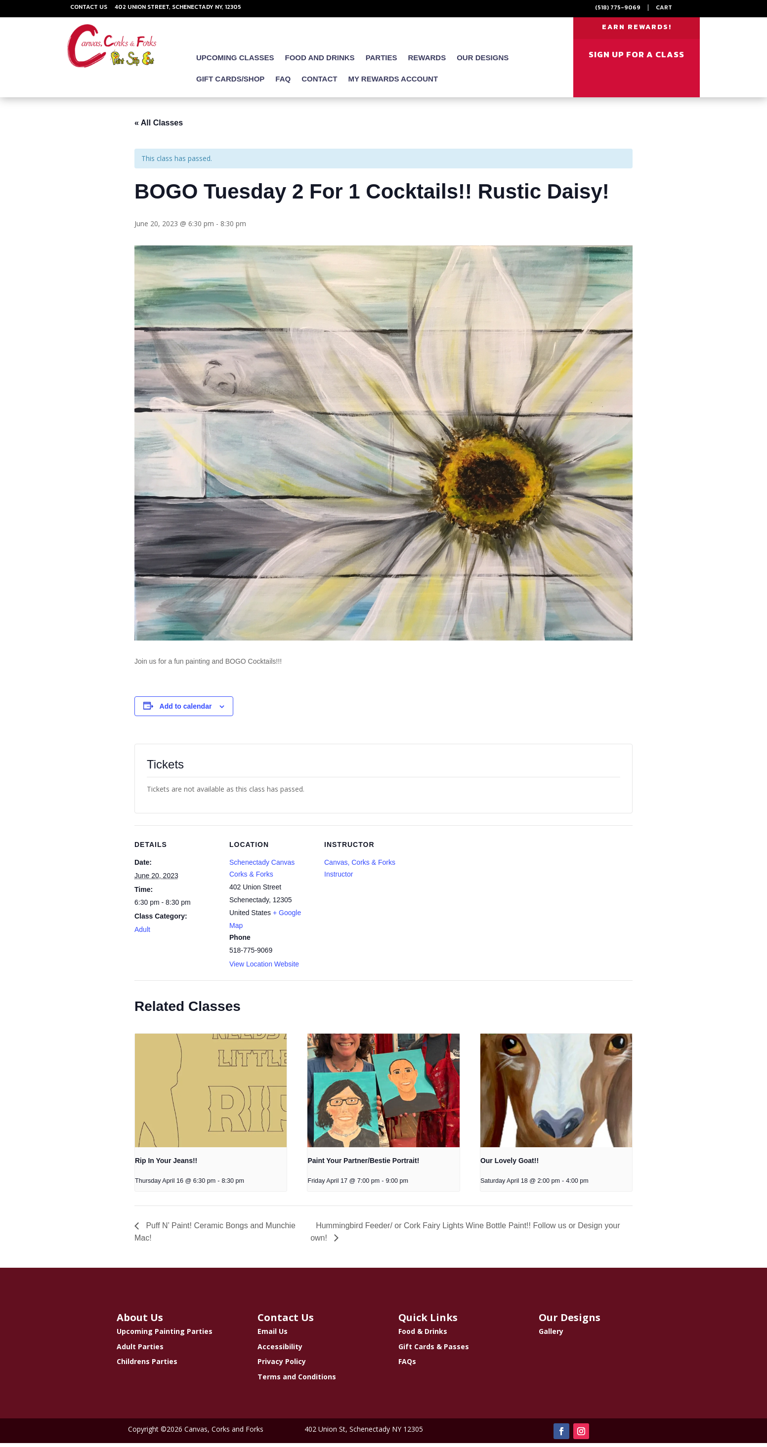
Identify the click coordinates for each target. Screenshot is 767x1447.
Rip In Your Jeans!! (166, 1165)
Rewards (427, 62)
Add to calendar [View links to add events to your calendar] (186, 710)
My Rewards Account (393, 83)
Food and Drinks (320, 62)
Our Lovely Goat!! (509, 1165)
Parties (381, 62)
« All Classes (158, 127)
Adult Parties (140, 1350)
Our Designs (483, 62)
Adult (142, 933)
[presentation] (211, 1094)
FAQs (407, 1365)
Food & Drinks (422, 1335)
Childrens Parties (147, 1365)
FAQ (283, 83)
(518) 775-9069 (617, 7)
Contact (319, 83)
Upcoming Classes (235, 62)
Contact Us (88, 6)
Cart (664, 7)
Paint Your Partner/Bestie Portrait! (363, 1165)
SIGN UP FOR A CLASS (636, 58)
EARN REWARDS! (637, 29)
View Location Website (264, 968)
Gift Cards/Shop (230, 83)
